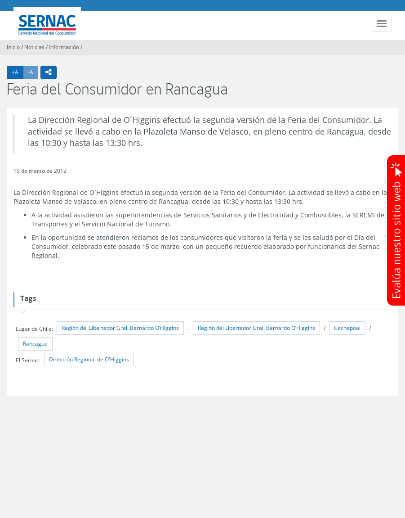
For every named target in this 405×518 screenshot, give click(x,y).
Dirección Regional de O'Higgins (89, 359)
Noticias (34, 47)
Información (64, 47)
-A (33, 72)
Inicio (13, 47)
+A (17, 72)
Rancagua (35, 343)
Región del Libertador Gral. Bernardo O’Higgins (120, 328)
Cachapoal (347, 328)
